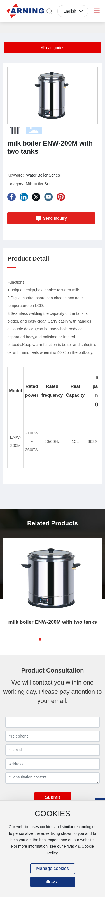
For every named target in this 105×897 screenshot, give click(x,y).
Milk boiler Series (41, 184)
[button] (91, 95)
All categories (52, 47)
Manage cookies (52, 868)
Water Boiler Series (43, 175)
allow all (52, 881)
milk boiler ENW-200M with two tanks (52, 622)
